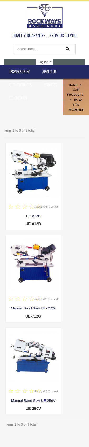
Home (73, 84)
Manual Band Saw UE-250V (33, 401)
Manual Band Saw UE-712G (33, 308)
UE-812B (33, 216)
